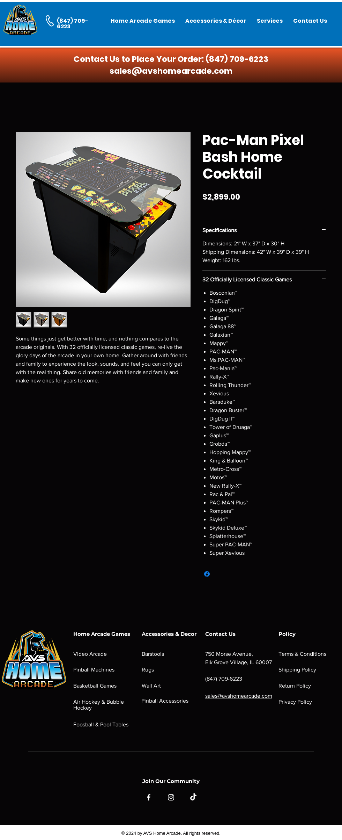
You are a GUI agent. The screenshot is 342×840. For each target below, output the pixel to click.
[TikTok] (193, 797)
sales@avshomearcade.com (171, 71)
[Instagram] (171, 797)
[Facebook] (148, 797)
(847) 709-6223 (237, 59)
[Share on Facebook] (207, 574)
